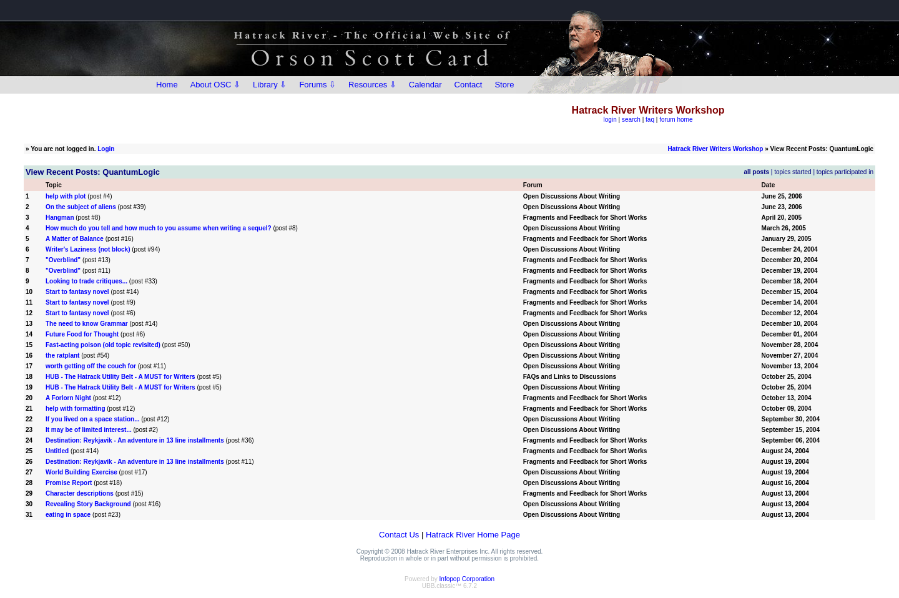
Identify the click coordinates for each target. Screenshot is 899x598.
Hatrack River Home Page (473, 534)
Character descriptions (80, 493)
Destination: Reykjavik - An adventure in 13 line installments (135, 440)
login (610, 119)
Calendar (425, 84)
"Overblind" (63, 260)
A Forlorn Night (68, 398)
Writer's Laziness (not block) (88, 249)
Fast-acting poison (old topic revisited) (103, 344)
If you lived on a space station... (93, 419)
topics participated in (845, 172)
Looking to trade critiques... (86, 281)
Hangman (60, 217)
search (631, 119)
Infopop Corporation (467, 579)
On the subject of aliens (81, 206)
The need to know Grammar (87, 323)
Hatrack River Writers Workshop (715, 148)
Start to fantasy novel (77, 291)
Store (504, 84)
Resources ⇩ (372, 84)
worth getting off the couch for (91, 366)
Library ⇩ (270, 84)
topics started (792, 172)
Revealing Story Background (88, 504)
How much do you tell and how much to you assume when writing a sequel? (159, 228)
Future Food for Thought (82, 334)
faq (650, 119)
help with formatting (76, 408)
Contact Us (399, 534)
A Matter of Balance (75, 238)
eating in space (68, 514)
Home (167, 84)
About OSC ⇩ (215, 84)
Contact (468, 84)
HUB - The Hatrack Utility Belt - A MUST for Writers (120, 376)
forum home (675, 119)
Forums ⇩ (317, 84)
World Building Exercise (81, 472)
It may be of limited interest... (89, 429)
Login (105, 148)
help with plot (66, 196)
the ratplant (62, 355)
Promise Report (69, 482)
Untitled (57, 451)
